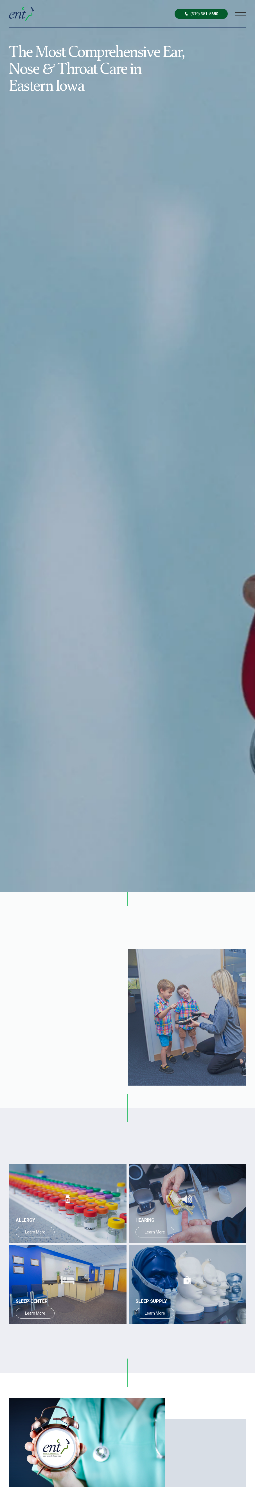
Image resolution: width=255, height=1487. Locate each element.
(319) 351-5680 (201, 14)
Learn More (35, 1232)
